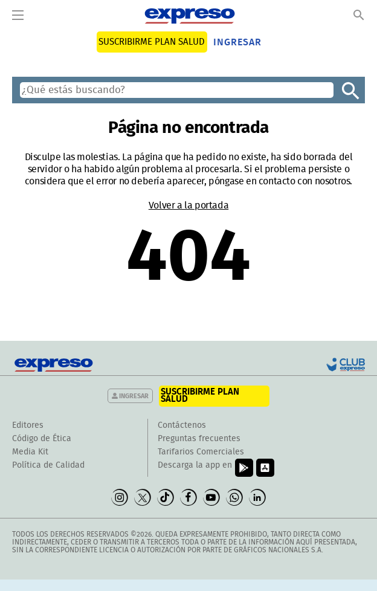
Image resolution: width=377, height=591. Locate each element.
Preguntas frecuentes (199, 438)
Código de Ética (41, 438)
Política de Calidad (48, 465)
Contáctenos (182, 425)
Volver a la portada (188, 205)
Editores (28, 425)
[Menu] (18, 15)
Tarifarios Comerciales (201, 452)
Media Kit (30, 452)
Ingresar (237, 42)
